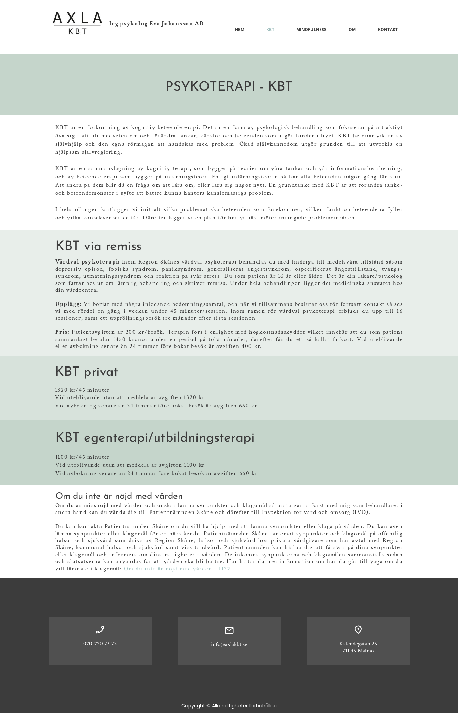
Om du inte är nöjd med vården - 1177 (177, 568)
